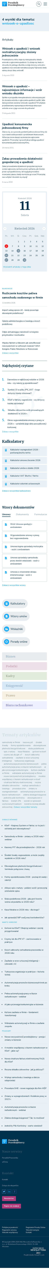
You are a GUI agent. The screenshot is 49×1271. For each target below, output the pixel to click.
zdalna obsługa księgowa (34, 794)
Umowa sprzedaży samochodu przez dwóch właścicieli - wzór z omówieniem (24, 560)
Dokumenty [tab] (22, 514)
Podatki (11, 666)
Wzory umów (15, 616)
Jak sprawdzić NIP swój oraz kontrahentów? (24, 917)
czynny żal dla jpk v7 (13, 754)
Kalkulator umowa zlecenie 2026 (25, 460)
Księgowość (14, 686)
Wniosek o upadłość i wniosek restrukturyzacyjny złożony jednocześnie (21, 52)
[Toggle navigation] (45, 4)
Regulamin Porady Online (35, 1227)
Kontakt (5, 1179)
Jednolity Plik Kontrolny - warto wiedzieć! (23, 1125)
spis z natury (9, 751)
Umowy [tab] (6, 514)
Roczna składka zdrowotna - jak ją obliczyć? (24, 1069)
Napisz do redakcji (11, 1206)
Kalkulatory (14, 603)
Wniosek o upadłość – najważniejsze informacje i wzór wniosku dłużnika (22, 90)
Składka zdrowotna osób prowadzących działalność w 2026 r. (26, 412)
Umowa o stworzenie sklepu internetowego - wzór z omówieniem (23, 574)
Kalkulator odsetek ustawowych (25, 483)
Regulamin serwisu (9, 1230)
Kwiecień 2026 (24, 228)
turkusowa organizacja (24, 760)
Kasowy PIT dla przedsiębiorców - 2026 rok (25, 847)
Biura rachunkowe (19, 705)
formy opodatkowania (21, 745)
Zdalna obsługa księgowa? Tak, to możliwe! (24, 1118)
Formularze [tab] (40, 514)
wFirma (5, 1162)
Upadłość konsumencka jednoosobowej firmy (17, 126)
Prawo (10, 695)
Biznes (10, 656)
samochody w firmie (11, 742)
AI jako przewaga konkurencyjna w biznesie (24, 1004)
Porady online (15, 641)
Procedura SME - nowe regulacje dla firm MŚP (26, 1088)
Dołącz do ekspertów (10, 1185)
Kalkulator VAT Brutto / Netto (24, 475)
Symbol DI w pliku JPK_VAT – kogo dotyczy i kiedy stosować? (24, 391)
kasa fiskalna (24, 751)
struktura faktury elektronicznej (18, 782)
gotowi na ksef (39, 751)
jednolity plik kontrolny (14, 797)
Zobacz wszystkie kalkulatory (16, 490)
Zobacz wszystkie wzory (13, 585)
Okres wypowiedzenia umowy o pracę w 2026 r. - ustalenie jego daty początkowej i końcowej (27, 424)
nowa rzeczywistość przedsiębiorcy (20, 776)
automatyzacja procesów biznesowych (21, 764)
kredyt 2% (16, 800)
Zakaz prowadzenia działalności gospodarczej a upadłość (22, 160)
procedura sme (19, 788)
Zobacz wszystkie (10, 353)
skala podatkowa (36, 748)
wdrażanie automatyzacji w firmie (27, 773)
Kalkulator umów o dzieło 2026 (24, 468)
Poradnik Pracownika (10, 1158)
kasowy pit (28, 742)
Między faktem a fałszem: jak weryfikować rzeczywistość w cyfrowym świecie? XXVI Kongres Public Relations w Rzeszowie (21, 345)
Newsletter (9, 1198)
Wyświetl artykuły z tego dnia (17, 266)
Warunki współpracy (10, 1232)
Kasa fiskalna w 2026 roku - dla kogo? (22, 909)
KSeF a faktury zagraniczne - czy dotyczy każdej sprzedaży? (26, 401)
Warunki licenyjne (32, 1230)
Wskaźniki (13, 629)
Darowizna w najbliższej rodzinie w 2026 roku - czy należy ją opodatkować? (25, 381)
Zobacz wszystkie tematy (25, 807)
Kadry (10, 676)
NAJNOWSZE (7, 289)
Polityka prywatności (10, 1227)
